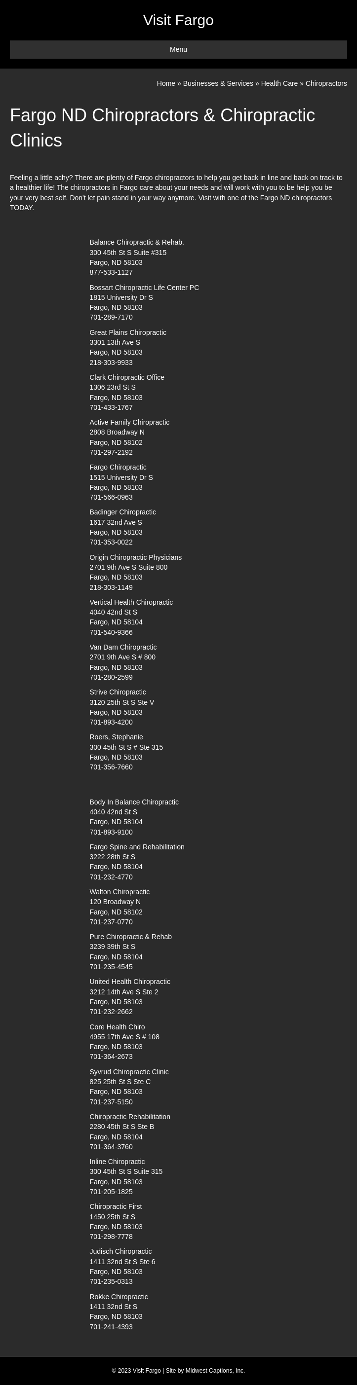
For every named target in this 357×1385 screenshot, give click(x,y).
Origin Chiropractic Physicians (136, 557)
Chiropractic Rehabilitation (130, 1117)
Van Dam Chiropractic (123, 647)
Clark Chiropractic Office (127, 377)
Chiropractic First (116, 1206)
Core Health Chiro (117, 1027)
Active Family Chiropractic (130, 422)
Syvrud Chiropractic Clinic (129, 1072)
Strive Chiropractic (118, 692)
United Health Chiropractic (130, 981)
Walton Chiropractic (120, 892)
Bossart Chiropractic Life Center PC (144, 288)
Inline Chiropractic (117, 1162)
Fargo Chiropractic (118, 467)
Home (166, 83)
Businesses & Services (218, 83)
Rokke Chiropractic (119, 1297)
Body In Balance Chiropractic (134, 802)
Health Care (279, 83)
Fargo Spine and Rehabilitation (137, 847)
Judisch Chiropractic (121, 1251)
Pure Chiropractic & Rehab (131, 937)
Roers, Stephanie (116, 737)
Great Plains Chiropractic (128, 332)
